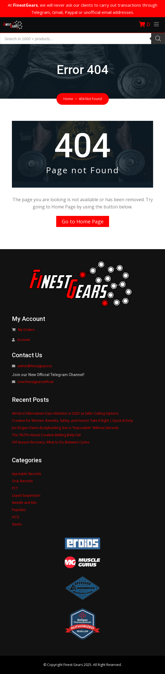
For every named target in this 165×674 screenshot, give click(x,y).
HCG (15, 517)
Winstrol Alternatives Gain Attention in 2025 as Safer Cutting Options (65, 413)
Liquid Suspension (26, 495)
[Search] (158, 38)
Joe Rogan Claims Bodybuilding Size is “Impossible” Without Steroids (65, 427)
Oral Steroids (22, 481)
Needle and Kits (24, 502)
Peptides (19, 509)
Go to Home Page (83, 221)
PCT (15, 488)
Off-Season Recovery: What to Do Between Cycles (50, 442)
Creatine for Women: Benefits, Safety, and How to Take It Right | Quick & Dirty (72, 420)
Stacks (17, 524)
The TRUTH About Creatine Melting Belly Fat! (46, 435)
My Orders (26, 329)
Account (23, 339)
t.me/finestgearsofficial (35, 381)
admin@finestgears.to (34, 366)
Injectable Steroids (26, 473)
